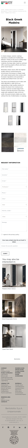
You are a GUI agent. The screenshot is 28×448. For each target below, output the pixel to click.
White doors (18, 391)
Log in (2, 398)
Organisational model (6, 377)
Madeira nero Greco (10, 12)
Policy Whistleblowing (7, 379)
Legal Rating (4, 380)
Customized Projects (20, 394)
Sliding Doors (4, 384)
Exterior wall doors (6, 388)
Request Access (5, 400)
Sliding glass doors (6, 386)
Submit (5, 253)
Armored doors (19, 392)
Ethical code (4, 375)
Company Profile (5, 371)
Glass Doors (18, 389)
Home (2, 9)
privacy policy (15, 234)
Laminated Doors (19, 386)
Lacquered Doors (19, 388)
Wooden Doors (19, 384)
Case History (4, 374)
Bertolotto (17, 359)
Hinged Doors (4, 389)
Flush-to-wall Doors (6, 392)
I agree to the (10, 234)
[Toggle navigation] (25, 2)
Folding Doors (5, 391)
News (2, 369)
